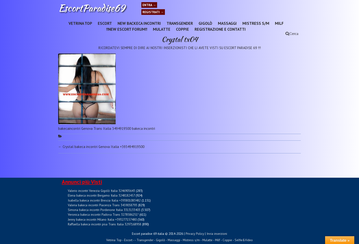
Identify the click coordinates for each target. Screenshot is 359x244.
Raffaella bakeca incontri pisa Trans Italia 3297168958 (104, 224)
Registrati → (153, 12)
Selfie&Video (244, 240)
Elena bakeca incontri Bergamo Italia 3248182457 (101, 195)
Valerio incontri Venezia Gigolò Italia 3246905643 (101, 191)
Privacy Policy (195, 233)
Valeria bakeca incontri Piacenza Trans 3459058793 (102, 205)
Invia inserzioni (217, 233)
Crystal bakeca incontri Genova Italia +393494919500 (101, 146)
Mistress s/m (255, 23)
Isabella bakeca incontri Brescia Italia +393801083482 (104, 200)
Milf (279, 23)
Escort (105, 23)
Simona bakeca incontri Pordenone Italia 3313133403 (104, 210)
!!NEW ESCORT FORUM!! (126, 29)
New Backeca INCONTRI (139, 23)
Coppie (182, 29)
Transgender (180, 23)
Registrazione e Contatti (220, 29)
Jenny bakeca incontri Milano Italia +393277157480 (102, 219)
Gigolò (205, 23)
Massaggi (227, 23)
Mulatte (161, 29)
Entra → (149, 5)
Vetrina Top (80, 23)
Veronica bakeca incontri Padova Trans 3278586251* (103, 214)
